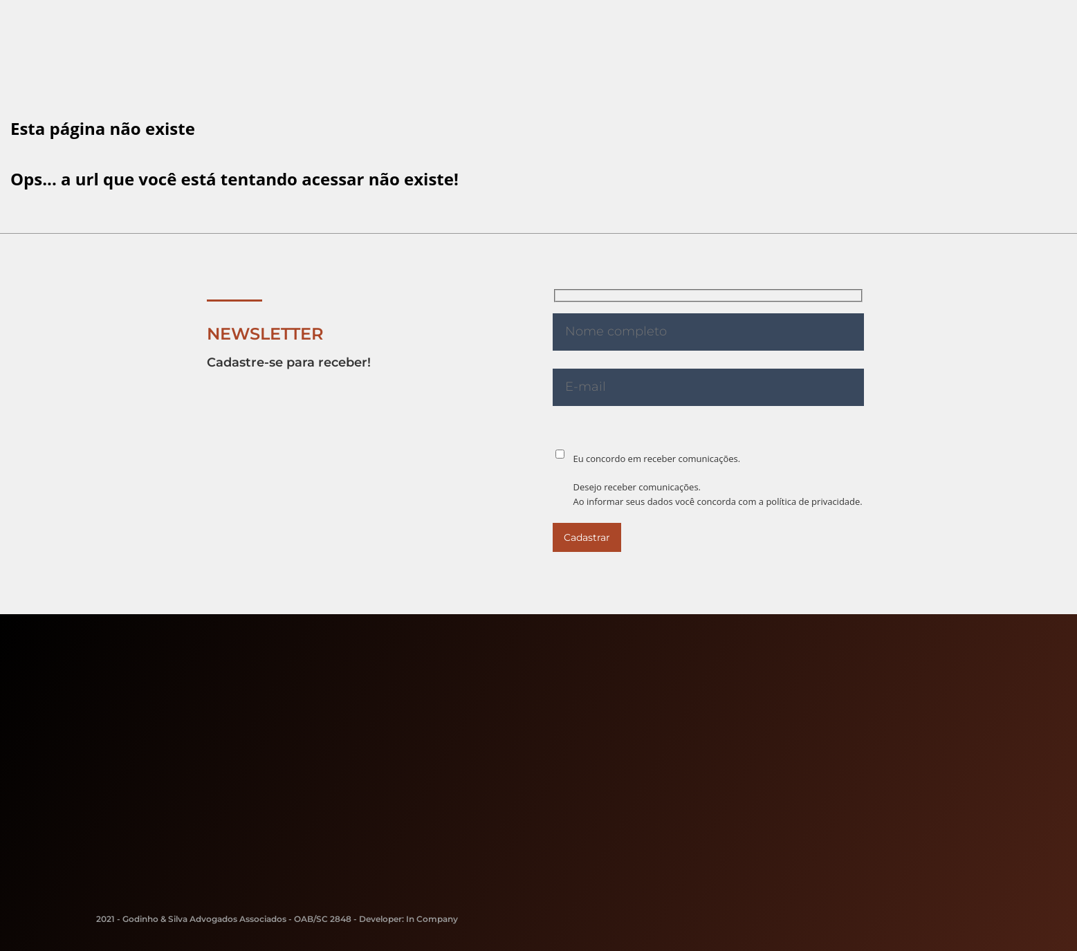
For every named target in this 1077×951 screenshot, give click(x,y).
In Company (432, 919)
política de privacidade (813, 501)
